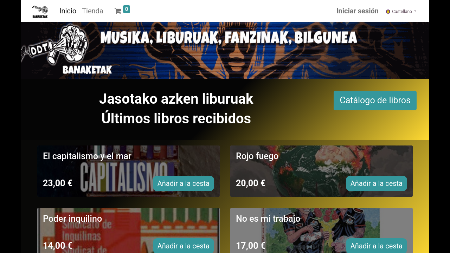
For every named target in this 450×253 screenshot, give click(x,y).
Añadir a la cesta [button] (184, 183)
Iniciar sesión (357, 11)
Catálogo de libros (375, 100)
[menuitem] (68, 11)
